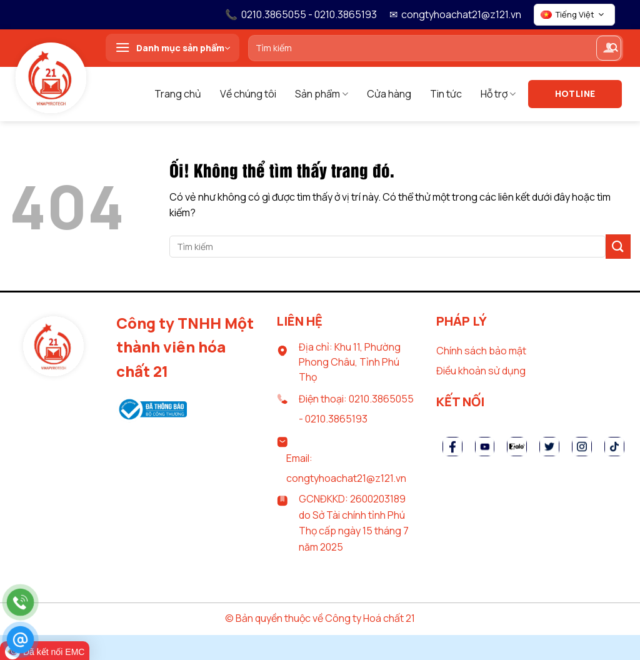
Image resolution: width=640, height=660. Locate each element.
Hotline (575, 93)
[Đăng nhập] (608, 48)
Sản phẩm (321, 94)
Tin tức (446, 94)
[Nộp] (618, 246)
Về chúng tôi (248, 94)
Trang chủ (177, 94)
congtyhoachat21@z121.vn (461, 14)
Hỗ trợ (498, 94)
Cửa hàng (389, 94)
